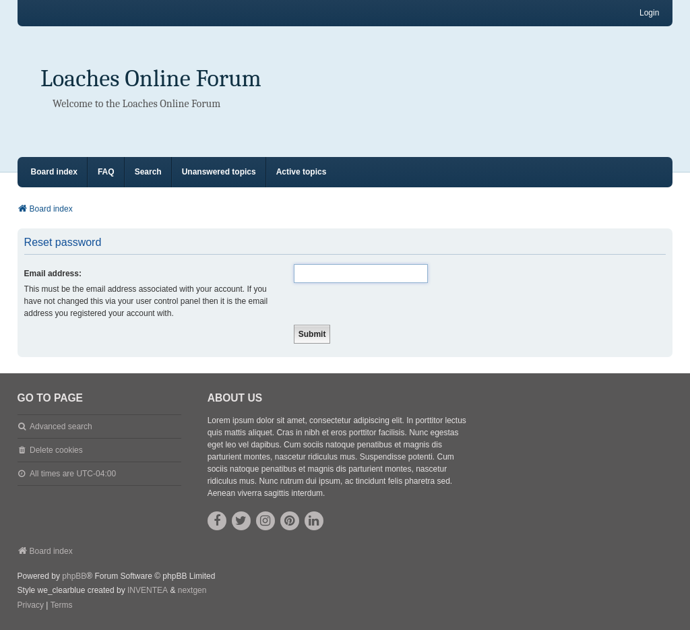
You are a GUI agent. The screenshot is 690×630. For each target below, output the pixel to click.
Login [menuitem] (649, 13)
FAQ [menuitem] (106, 172)
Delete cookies (56, 450)
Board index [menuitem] (54, 172)
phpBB (74, 576)
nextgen (192, 590)
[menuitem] (31, 605)
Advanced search (61, 426)
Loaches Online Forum (150, 78)
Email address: (53, 273)
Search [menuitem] (148, 172)
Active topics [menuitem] (301, 172)
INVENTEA (147, 590)
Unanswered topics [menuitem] (219, 172)
